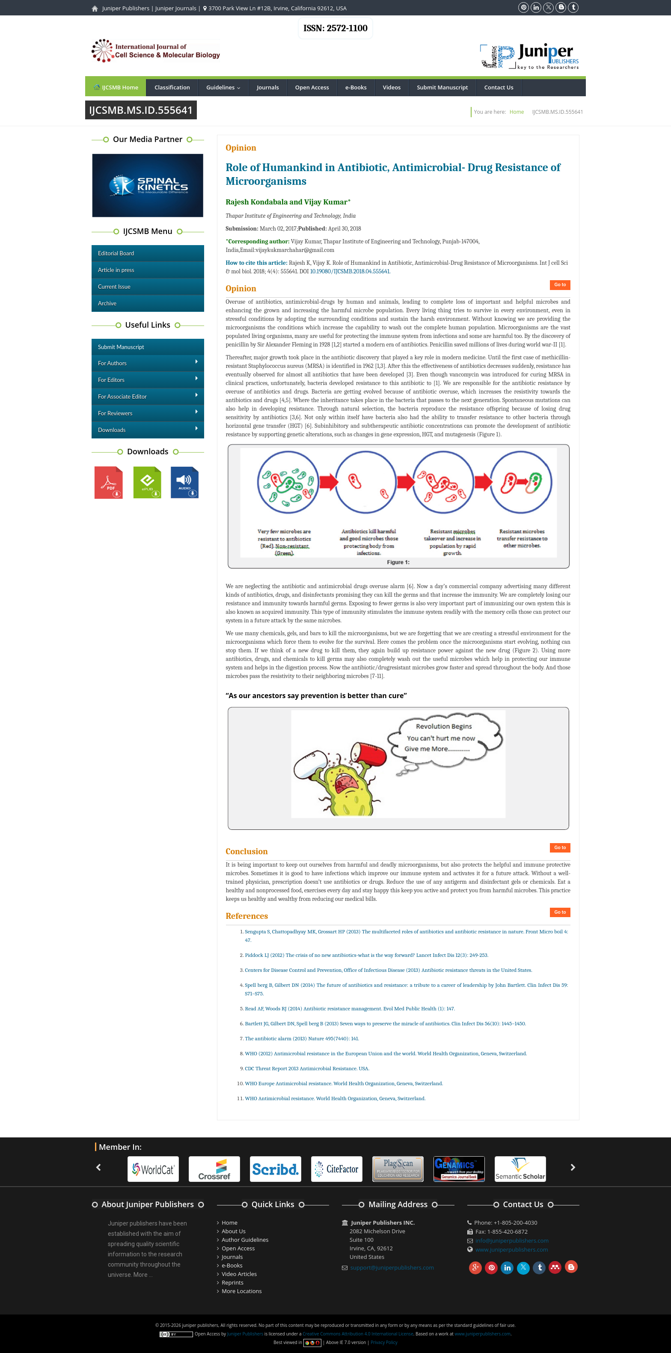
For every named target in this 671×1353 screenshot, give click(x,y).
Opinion (241, 148)
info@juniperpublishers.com (512, 1240)
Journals (268, 87)
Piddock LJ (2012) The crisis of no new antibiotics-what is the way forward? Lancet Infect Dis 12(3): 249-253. (367, 955)
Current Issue (114, 286)
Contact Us (499, 87)
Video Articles (239, 1274)
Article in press (116, 269)
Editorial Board (116, 253)
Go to (560, 284)
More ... (143, 1274)
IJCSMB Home (115, 87)
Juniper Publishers (125, 8)
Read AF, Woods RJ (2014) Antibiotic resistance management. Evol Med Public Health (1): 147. (350, 1008)
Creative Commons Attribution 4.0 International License (358, 1334)
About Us (234, 1231)
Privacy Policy (384, 1342)
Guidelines (225, 87)
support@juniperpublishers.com (392, 1267)
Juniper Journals (175, 8)
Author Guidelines (245, 1239)
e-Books (356, 87)
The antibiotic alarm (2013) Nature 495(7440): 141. (302, 1038)
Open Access (312, 87)
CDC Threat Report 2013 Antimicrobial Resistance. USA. (307, 1068)
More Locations (241, 1291)
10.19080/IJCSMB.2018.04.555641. (350, 271)
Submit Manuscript (442, 87)
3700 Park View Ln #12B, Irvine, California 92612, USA (275, 8)
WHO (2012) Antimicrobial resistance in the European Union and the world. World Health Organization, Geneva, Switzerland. (386, 1053)
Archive (107, 303)
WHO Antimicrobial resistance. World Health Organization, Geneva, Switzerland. (335, 1098)
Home (517, 111)
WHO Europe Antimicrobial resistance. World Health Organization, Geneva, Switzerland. (344, 1083)
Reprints (232, 1282)
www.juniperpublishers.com (511, 1249)
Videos (392, 87)
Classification (172, 87)
